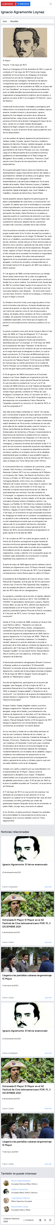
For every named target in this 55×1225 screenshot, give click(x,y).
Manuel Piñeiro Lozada (19, 1207)
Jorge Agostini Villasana (20, 1198)
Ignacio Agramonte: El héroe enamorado (25, 864)
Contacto (29, 1220)
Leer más (48, 887)
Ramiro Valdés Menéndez (20, 1181)
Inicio (5, 21)
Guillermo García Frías (19, 1189)
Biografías (14, 21)
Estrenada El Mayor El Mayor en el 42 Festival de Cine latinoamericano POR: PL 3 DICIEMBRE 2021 (26, 923)
